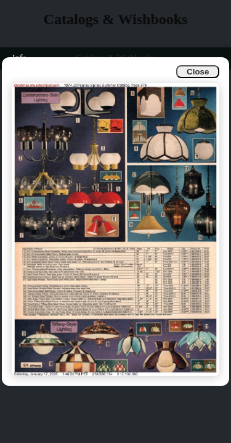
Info (19, 58)
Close (198, 71)
